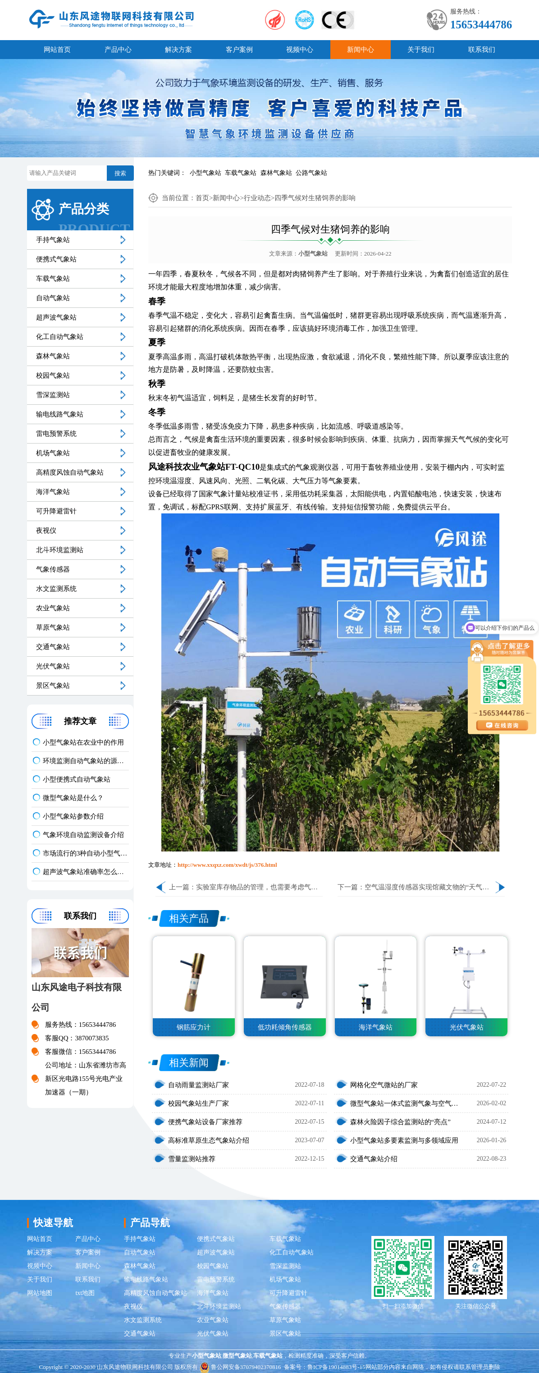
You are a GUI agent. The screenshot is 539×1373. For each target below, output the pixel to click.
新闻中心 (360, 49)
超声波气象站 (56, 317)
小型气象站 (205, 172)
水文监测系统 (56, 588)
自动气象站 (53, 298)
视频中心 (299, 49)
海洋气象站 (53, 491)
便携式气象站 (56, 259)
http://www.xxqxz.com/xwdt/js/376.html (227, 864)
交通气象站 (53, 646)
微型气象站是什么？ (73, 797)
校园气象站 (53, 375)
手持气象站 (53, 239)
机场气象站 (53, 453)
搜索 (120, 173)
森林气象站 (276, 172)
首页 (202, 197)
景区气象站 (53, 685)
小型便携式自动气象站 (76, 779)
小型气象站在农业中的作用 (83, 742)
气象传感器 (53, 569)
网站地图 (39, 1293)
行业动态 (257, 197)
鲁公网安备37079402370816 (240, 1367)
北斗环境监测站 (59, 550)
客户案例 (239, 49)
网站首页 (57, 49)
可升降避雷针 (56, 511)
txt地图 (85, 1293)
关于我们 (420, 49)
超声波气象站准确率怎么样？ (86, 871)
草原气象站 (53, 627)
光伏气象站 (53, 666)
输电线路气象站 (59, 414)
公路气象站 (311, 172)
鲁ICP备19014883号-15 (336, 1367)
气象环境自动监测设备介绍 (83, 834)
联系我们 (481, 49)
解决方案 (178, 49)
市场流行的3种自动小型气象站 (86, 853)
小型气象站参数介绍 (73, 816)
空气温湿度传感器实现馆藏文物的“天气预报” (432, 887)
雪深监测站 (53, 394)
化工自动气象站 (59, 336)
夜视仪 (46, 530)
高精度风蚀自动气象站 (70, 472)
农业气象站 (53, 608)
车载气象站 (240, 172)
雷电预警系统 (56, 433)
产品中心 (118, 49)
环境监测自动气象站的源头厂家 (86, 760)
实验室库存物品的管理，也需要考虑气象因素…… (270, 887)
